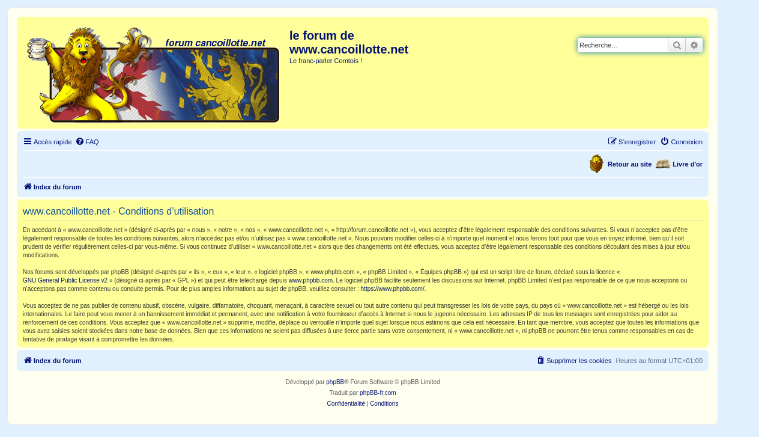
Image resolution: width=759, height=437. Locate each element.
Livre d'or (688, 164)
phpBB (335, 382)
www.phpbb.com (311, 280)
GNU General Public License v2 (65, 280)
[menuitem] (87, 142)
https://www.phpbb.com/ (393, 289)
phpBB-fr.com (378, 393)
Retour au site (630, 164)
